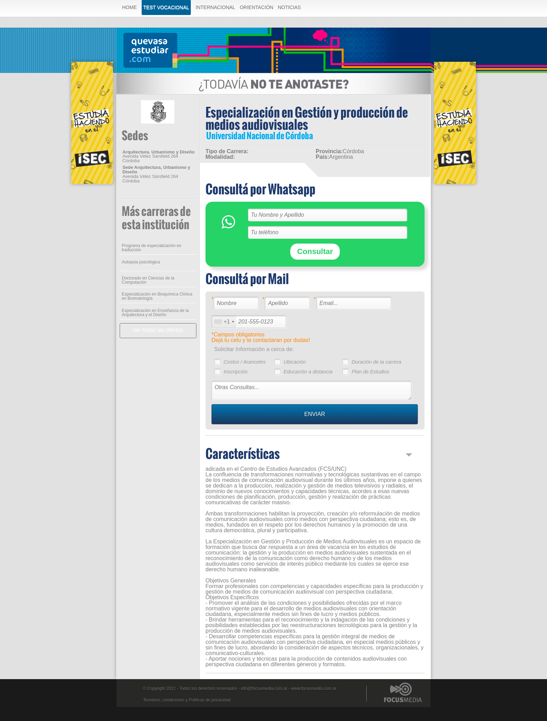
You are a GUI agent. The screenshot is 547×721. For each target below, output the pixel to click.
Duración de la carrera (376, 362)
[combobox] (224, 321)
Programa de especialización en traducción (151, 247)
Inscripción (236, 371)
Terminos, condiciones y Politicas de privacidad (187, 700)
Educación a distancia (308, 371)
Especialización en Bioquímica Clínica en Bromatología (157, 296)
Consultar (315, 251)
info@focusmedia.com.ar (264, 688)
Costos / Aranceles (244, 362)
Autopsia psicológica (141, 262)
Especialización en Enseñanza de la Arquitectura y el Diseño (155, 312)
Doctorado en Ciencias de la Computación (148, 280)
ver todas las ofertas (158, 330)
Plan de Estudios (370, 371)
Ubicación (295, 362)
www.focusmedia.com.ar (313, 688)
